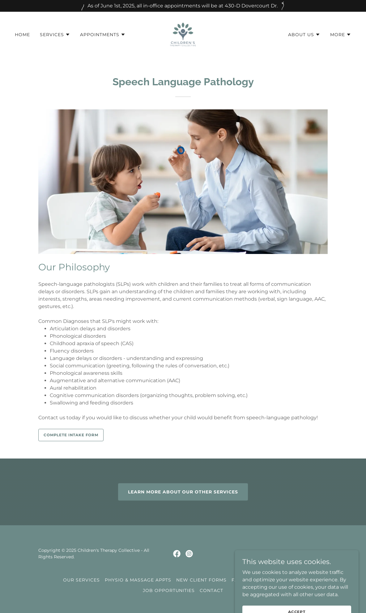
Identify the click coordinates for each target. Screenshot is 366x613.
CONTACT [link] (211, 590)
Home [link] (22, 34)
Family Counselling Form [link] (267, 580)
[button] (55, 34)
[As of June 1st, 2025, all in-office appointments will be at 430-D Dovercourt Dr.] (183, 6)
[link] (183, 34)
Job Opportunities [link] (169, 590)
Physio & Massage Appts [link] (138, 580)
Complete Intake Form (71, 435)
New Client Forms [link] (201, 580)
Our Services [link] (81, 580)
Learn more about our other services (183, 492)
